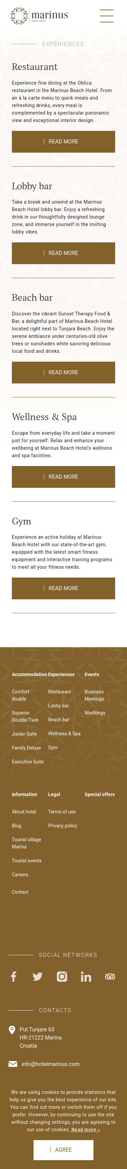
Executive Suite (28, 761)
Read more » (85, 1129)
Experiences (61, 674)
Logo (39, 16)
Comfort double (20, 695)
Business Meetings (94, 695)
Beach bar (58, 719)
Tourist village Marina (26, 843)
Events (92, 674)
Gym (53, 747)
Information (24, 794)
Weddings (95, 713)
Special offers (100, 794)
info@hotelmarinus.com (51, 1064)
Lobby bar (58, 705)
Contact (20, 892)
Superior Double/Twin (25, 716)
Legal (54, 794)
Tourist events (27, 860)
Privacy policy (62, 825)
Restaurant (59, 691)
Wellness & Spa (64, 733)
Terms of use (62, 811)
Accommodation (28, 674)
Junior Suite (24, 734)
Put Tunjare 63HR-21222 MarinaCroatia (41, 1037)
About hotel (24, 811)
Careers (20, 874)
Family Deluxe (26, 748)
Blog (16, 825)
